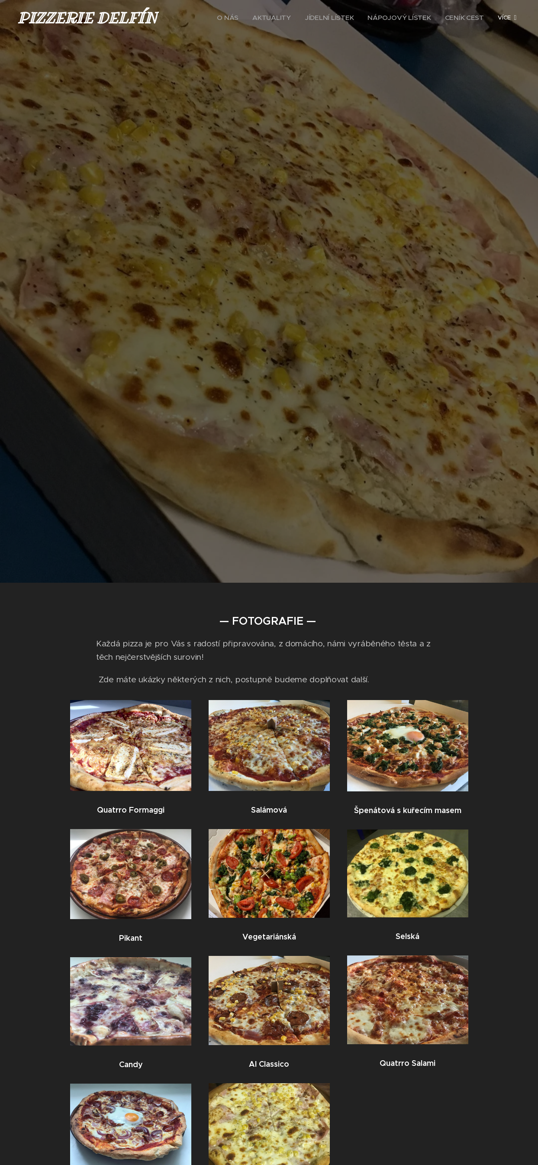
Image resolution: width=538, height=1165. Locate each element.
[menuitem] (253, 18)
